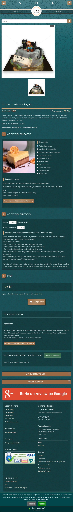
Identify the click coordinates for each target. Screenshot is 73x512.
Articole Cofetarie (10, 432)
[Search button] (69, 21)
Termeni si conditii (44, 465)
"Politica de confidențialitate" (39, 500)
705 (5, 286)
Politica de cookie (44, 468)
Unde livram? (9, 419)
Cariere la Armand (44, 471)
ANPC (7, 484)
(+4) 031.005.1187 (47, 409)
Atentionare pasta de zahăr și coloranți (18, 343)
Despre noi (42, 459)
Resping (31, 504)
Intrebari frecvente (11, 481)
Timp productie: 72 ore (61, 111)
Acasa (15, 11)
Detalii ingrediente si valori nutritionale (17, 201)
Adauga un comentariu (52, 355)
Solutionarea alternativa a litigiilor (16, 488)
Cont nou (41, 445)
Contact (58, 11)
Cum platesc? (9, 412)
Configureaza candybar (13, 443)
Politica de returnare (11, 422)
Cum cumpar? (9, 409)
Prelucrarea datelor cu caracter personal (51, 462)
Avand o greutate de (9, 228)
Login (40, 442)
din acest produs (22, 222)
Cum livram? (9, 416)
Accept (42, 504)
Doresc (5, 222)
